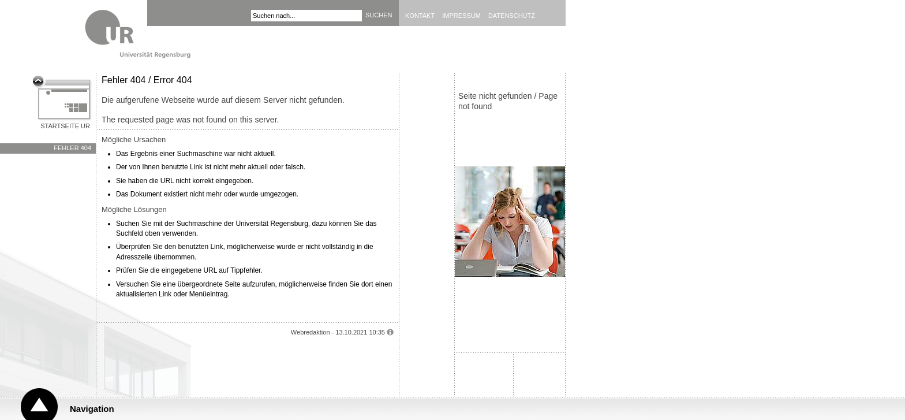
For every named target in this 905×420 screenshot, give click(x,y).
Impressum (461, 15)
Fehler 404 (72, 147)
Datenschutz (511, 15)
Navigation (92, 409)
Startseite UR (65, 125)
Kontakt (420, 15)
